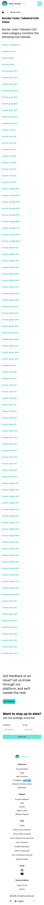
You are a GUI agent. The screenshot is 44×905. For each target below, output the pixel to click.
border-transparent (11, 45)
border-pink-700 (9, 640)
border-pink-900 (9, 653)
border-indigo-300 (10, 496)
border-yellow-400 (10, 267)
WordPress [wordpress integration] (22, 788)
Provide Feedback (22, 799)
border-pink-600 (9, 634)
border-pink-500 (9, 627)
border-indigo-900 (10, 535)
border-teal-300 (9, 378)
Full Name (6, 725)
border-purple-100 (10, 542)
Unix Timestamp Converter (22, 855)
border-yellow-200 (10, 254)
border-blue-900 (9, 477)
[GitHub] (22, 870)
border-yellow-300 (10, 261)
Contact (22, 807)
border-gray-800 (9, 117)
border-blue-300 (9, 437)
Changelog (17, 780)
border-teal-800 (9, 411)
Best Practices (22, 776)
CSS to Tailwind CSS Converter (22, 838)
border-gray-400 (9, 91)
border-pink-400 (9, 621)
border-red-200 (9, 136)
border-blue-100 (9, 424)
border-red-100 (9, 130)
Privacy (22, 889)
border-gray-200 (9, 77)
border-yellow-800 (10, 293)
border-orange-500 (11, 215)
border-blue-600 (9, 457)
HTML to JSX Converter (22, 830)
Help (22, 803)
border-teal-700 (9, 405)
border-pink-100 (9, 601)
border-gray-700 (9, 110)
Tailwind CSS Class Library (22, 784)
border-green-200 (10, 313)
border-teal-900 (9, 418)
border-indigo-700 (10, 522)
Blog (22, 773)
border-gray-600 (9, 104)
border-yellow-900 (10, 300)
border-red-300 (9, 143)
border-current (9, 51)
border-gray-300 (9, 84)
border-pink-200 (9, 607)
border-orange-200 (11, 195)
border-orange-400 (11, 208)
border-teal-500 (9, 392)
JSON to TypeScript (21, 851)
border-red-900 (9, 182)
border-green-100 (10, 306)
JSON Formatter (22, 859)
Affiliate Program (22, 814)
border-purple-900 (10, 594)
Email (25, 725)
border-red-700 (9, 169)
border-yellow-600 (10, 280)
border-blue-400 (9, 444)
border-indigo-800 (10, 529)
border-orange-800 (11, 234)
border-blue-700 (9, 463)
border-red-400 (9, 149)
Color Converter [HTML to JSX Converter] (22, 842)
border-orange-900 (11, 241)
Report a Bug (22, 811)
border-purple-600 (10, 575)
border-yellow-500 (10, 274)
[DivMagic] (16, 4)
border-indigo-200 (10, 490)
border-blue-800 (9, 470)
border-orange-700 (10, 228)
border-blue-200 (9, 431)
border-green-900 (10, 359)
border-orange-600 (11, 221)
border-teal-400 (9, 385)
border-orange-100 (10, 189)
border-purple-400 (10, 562)
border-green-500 (10, 333)
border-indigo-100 (10, 483)
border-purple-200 (10, 549)
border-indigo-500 (10, 509)
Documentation (22, 769)
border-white (8, 64)
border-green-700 (10, 346)
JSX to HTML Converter (22, 834)
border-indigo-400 (10, 503)
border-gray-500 (9, 97)
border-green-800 (10, 352)
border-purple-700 (10, 581)
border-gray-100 (9, 71)
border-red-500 (9, 156)
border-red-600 (9, 162)
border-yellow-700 (10, 287)
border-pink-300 (9, 614)
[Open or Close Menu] (39, 3)
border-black (8, 58)
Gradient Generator (22, 847)
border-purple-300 (10, 555)
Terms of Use (22, 885)
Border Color (15, 12)
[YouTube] (22, 873)
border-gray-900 (9, 123)
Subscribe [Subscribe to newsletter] (22, 737)
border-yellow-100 (10, 248)
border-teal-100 (9, 365)
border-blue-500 (9, 450)
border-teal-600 (9, 398)
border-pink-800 (9, 647)
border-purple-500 (10, 568)
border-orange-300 (11, 202)
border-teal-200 (9, 372)
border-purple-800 (10, 588)
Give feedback (9, 701)
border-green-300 (10, 320)
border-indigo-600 (10, 516)
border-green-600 (10, 339)
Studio (22, 825)
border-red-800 (9, 176)
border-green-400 (10, 326)
